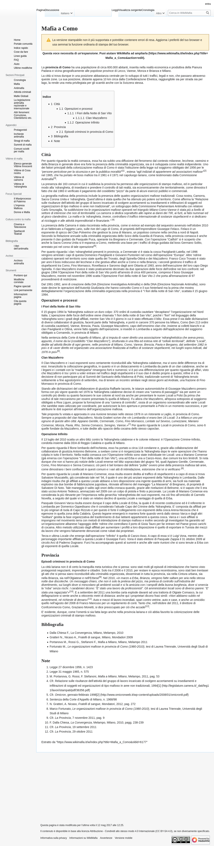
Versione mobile (123, 838)
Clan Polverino (81, 232)
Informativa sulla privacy (53, 838)
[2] (97, 694)
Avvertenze (106, 838)
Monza (59, 425)
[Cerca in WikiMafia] (189, 13)
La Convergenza (81, 632)
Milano (166, 70)
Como (119, 421)
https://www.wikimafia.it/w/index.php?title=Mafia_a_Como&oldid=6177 (101, 742)
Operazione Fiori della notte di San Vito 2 (128, 275)
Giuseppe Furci (115, 539)
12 (147, 606)
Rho (77, 425)
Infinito (195, 439)
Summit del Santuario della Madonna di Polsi (114, 376)
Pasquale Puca (85, 239)
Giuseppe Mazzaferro (115, 325)
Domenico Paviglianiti (98, 255)
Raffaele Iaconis (120, 388)
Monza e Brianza (148, 70)
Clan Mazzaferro (54, 363)
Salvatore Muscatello (54, 477)
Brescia (86, 325)
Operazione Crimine (178, 439)
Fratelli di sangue (89, 637)
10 (71, 591)
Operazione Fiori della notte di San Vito (84, 272)
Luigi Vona (179, 535)
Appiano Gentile (87, 421)
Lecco (121, 70)
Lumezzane (179, 421)
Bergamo (172, 344)
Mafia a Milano (107, 642)
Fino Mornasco (134, 421)
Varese (131, 70)
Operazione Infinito (121, 454)
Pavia (95, 325)
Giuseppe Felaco (168, 229)
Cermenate (107, 421)
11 (90, 598)
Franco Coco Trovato (182, 258)
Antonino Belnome (84, 451)
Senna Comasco (92, 425)
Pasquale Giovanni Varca (57, 503)
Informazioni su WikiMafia (83, 838)
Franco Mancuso (90, 603)
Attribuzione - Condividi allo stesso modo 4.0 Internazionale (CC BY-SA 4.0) (131, 831)
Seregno (109, 425)
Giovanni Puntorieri (127, 255)
